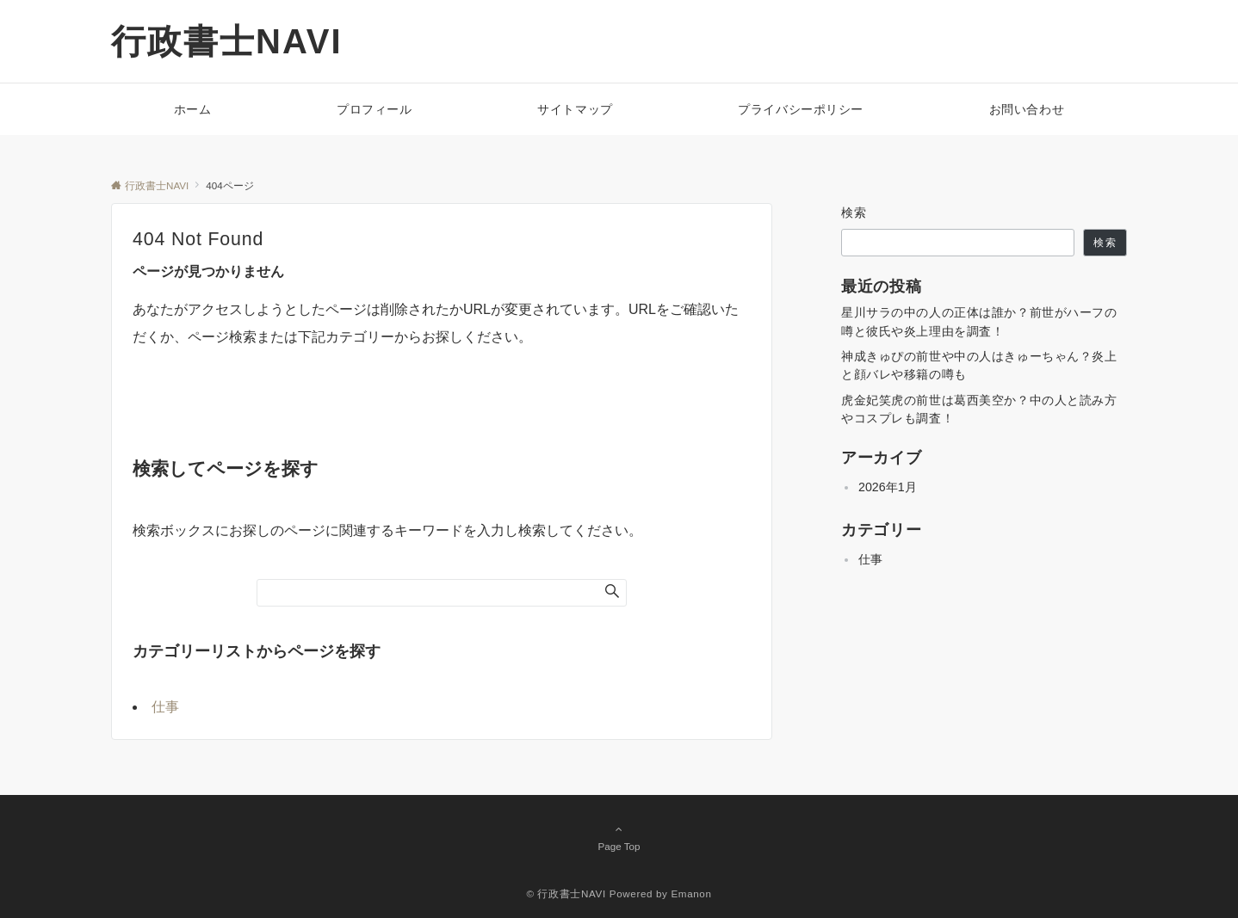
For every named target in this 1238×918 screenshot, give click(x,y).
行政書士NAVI (227, 41)
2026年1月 (887, 487)
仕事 (165, 706)
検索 (854, 212)
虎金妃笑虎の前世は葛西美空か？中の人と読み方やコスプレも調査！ (979, 409)
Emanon (691, 893)
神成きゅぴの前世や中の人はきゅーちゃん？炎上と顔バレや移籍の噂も (979, 365)
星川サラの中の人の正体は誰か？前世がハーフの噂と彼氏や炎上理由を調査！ (979, 321)
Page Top (619, 837)
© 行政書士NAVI (565, 893)
